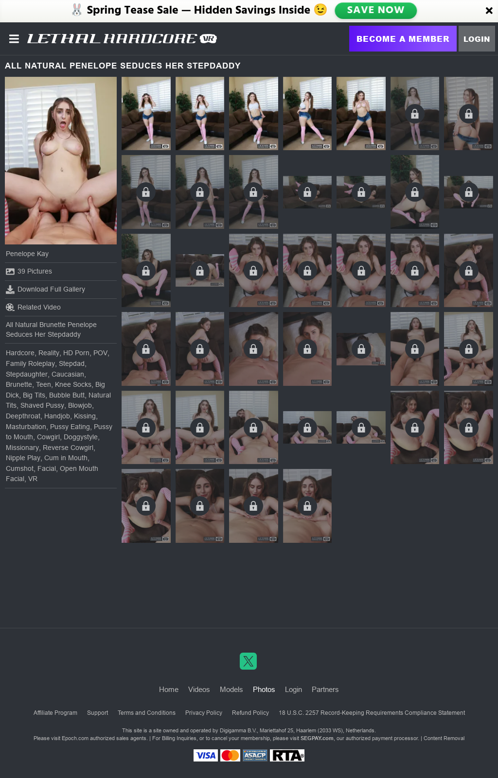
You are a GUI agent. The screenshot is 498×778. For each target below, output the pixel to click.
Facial (46, 468)
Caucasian (68, 374)
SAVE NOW (376, 10)
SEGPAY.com (317, 738)
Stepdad (72, 363)
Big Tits (34, 395)
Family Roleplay (30, 363)
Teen (43, 384)
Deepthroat (23, 416)
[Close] (489, 11)
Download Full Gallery (45, 289)
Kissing (85, 416)
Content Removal (444, 738)
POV (100, 353)
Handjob (57, 416)
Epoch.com (75, 738)
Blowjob (80, 405)
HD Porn (76, 353)
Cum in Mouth (66, 458)
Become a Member (402, 38)
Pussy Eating (70, 427)
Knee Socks (73, 384)
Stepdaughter (27, 374)
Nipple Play (23, 458)
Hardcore (20, 353)
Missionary (22, 447)
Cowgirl (48, 437)
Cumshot (20, 468)
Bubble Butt (67, 395)
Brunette (19, 384)
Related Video (33, 307)
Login (476, 39)
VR (32, 479)
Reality (48, 353)
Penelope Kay (27, 254)
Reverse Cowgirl (68, 447)
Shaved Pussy (42, 405)
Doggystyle (81, 437)
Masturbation (26, 427)
